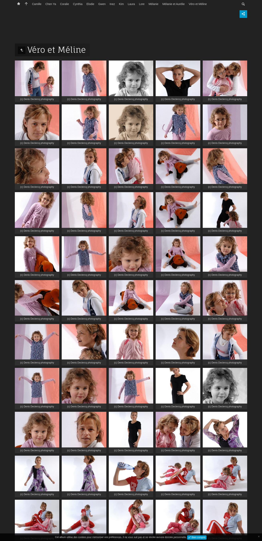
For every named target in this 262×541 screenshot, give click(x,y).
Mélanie (153, 4)
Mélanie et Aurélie (173, 4)
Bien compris (198, 537)
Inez (112, 4)
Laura (131, 4)
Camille (36, 4)
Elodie (90, 4)
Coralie (64, 4)
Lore (142, 4)
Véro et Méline (198, 4)
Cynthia (77, 4)
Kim (121, 4)
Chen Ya (50, 4)
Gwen (102, 4)
